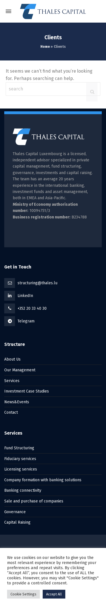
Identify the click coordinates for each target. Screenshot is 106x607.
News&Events (16, 402)
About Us (12, 359)
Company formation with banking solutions (42, 480)
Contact (11, 412)
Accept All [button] (54, 594)
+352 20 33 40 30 (32, 308)
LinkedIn (25, 295)
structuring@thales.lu (37, 283)
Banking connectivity (22, 490)
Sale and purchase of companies (33, 501)
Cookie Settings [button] (23, 594)
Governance (15, 512)
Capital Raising (17, 522)
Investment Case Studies (26, 391)
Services (12, 380)
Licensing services (20, 469)
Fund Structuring (19, 448)
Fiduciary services (20, 458)
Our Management (19, 370)
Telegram (26, 321)
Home (45, 47)
